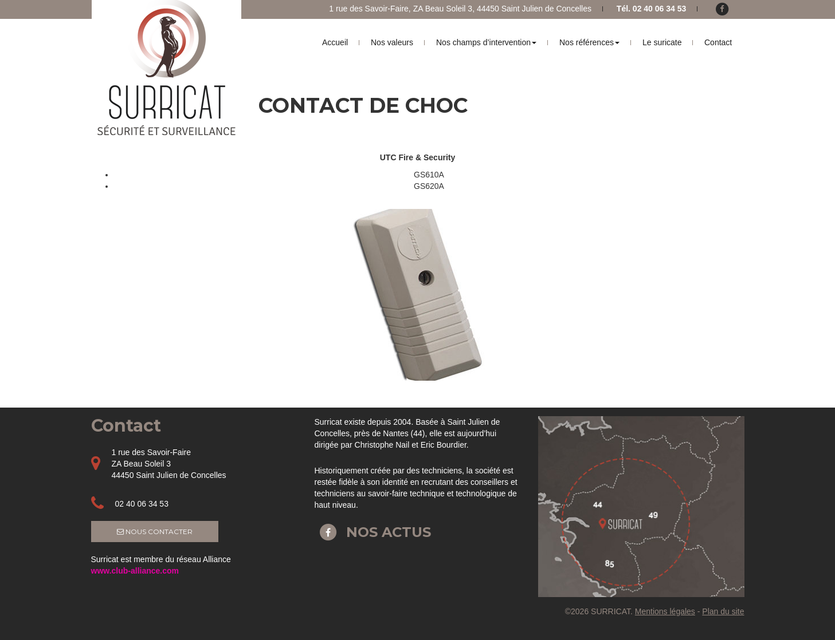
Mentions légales (665, 611)
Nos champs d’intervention (486, 42)
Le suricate (661, 42)
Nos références (589, 42)
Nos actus (373, 532)
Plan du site (723, 611)
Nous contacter (155, 531)
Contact (718, 42)
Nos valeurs (392, 42)
